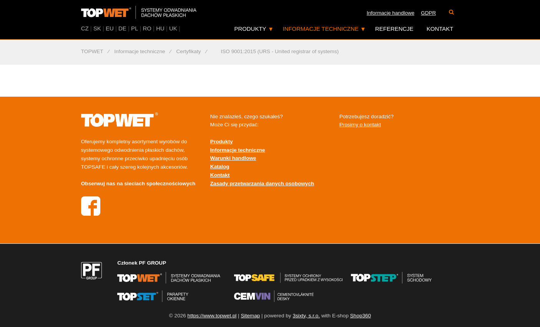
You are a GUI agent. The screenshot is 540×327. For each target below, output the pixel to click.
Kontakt (440, 28)
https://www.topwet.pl (212, 316)
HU (160, 28)
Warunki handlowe (233, 158)
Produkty (250, 28)
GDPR (428, 13)
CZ (85, 28)
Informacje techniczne (321, 28)
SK (97, 28)
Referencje (394, 28)
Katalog (219, 166)
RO (147, 28)
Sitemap (250, 316)
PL (134, 28)
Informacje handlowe (390, 13)
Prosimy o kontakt (360, 124)
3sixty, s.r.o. (306, 316)
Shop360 (360, 316)
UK (173, 28)
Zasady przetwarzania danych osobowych (262, 183)
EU (110, 28)
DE (122, 28)
